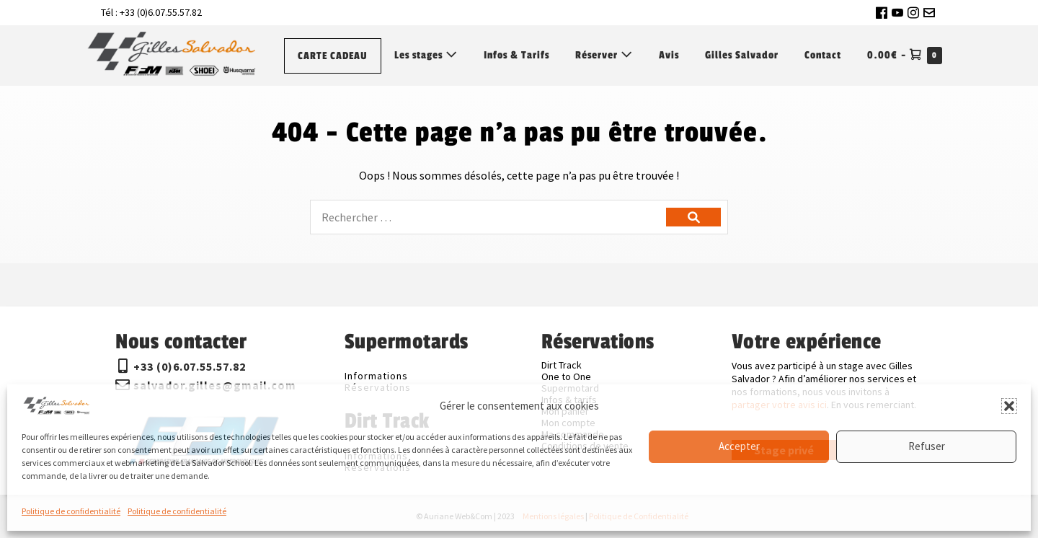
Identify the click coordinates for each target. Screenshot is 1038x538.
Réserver (604, 54)
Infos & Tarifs (516, 55)
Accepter (739, 446)
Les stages (426, 54)
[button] (1009, 406)
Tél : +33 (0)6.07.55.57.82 (151, 12)
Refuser (926, 446)
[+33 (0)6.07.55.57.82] (122, 366)
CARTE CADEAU (333, 56)
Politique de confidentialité (71, 511)
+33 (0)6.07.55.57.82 (189, 366)
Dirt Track (561, 365)
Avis (669, 55)
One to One (566, 376)
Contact (822, 55)
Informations (376, 376)
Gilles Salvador (741, 55)
